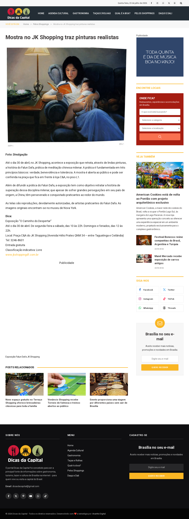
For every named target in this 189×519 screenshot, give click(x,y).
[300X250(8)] (159, 57)
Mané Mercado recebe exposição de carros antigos (168, 260)
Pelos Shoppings (145, 13)
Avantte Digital (99, 514)
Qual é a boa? (122, 13)
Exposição (11, 356)
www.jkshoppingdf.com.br (22, 254)
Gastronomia (81, 13)
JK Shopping (33, 356)
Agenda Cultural (58, 13)
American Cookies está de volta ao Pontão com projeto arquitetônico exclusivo (158, 199)
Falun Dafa (21, 356)
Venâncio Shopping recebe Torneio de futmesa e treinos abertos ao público (64, 403)
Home (41, 13)
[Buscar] (159, 136)
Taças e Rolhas (102, 13)
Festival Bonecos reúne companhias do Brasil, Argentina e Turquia (169, 241)
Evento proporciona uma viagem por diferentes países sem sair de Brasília (108, 403)
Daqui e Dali (165, 13)
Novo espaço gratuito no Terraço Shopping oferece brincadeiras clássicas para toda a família (24, 403)
